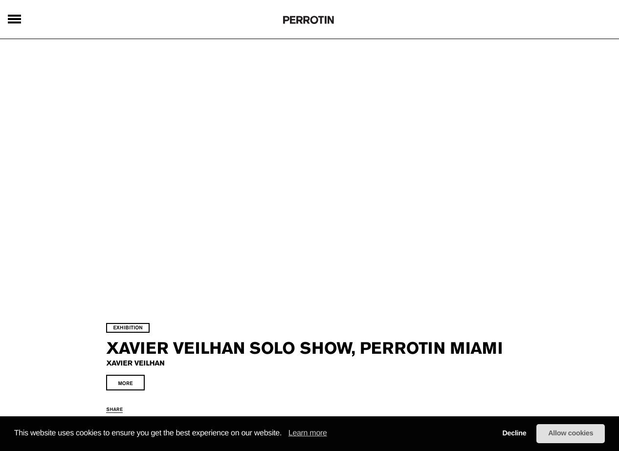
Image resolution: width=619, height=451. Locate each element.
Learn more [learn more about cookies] (307, 433)
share (133, 405)
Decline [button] (514, 433)
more (143, 379)
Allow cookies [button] (570, 433)
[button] (285, 433)
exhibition (146, 307)
